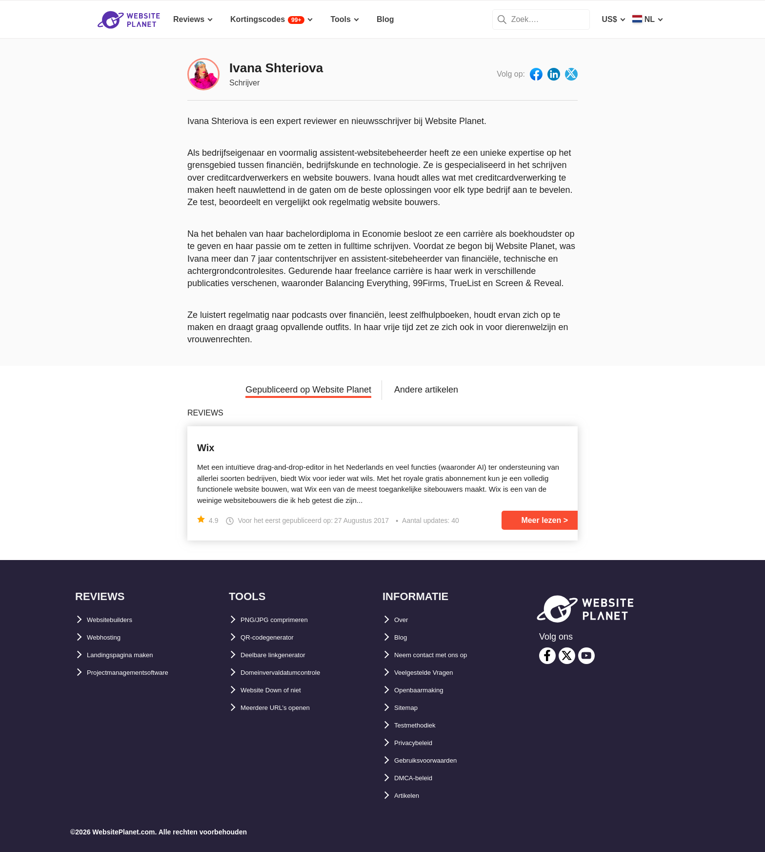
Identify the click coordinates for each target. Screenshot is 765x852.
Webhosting (109, 637)
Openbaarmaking (426, 690)
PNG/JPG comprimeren (284, 620)
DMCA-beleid (418, 778)
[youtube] (586, 655)
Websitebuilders (117, 620)
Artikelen (410, 795)
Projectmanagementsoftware (140, 672)
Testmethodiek (421, 725)
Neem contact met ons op (441, 655)
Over (403, 620)
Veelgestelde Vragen (432, 672)
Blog (403, 637)
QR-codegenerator (275, 637)
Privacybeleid (419, 743)
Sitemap (409, 708)
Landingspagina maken (130, 655)
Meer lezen (541, 520)
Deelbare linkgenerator (283, 655)
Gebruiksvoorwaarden (435, 760)
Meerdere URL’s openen (285, 708)
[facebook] (547, 655)
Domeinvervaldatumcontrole (293, 672)
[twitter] (567, 655)
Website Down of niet (280, 690)
